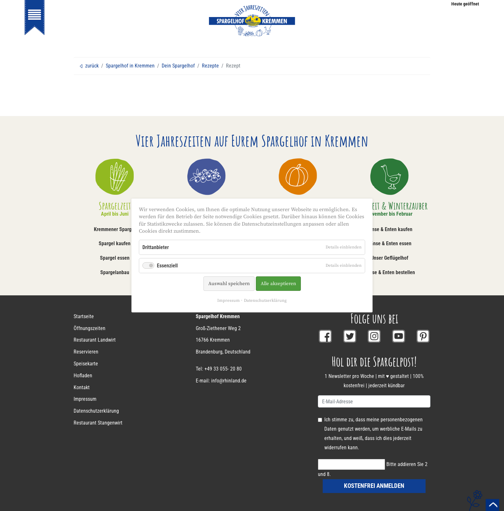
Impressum (228, 300)
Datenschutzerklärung (265, 300)
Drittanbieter (155, 247)
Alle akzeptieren (278, 284)
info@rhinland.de (229, 381)
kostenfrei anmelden (374, 485)
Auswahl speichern (229, 284)
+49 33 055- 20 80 (223, 369)
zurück (89, 66)
